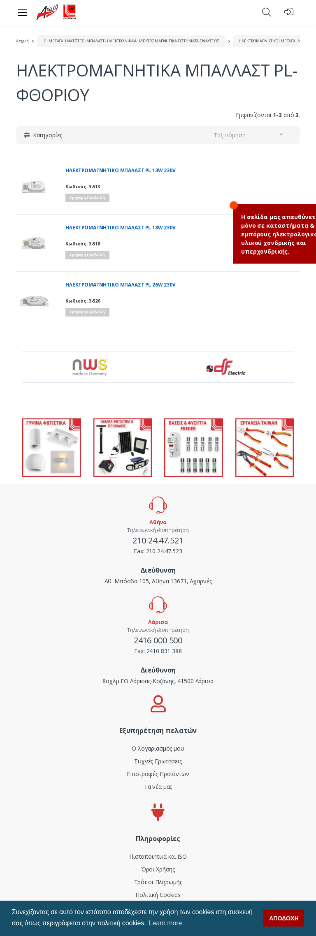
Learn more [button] (165, 923)
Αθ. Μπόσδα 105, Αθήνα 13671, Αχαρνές (158, 581)
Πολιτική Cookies (158, 895)
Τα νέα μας (158, 786)
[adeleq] (56, 12)
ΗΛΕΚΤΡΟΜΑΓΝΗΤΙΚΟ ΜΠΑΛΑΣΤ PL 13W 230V (120, 170)
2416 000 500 (158, 640)
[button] (266, 12)
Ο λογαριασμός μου (158, 748)
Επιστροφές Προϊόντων (158, 774)
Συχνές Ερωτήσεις (158, 761)
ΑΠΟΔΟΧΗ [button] (284, 918)
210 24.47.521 (157, 540)
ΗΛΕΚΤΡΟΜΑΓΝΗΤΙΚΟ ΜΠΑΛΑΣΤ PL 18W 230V (120, 227)
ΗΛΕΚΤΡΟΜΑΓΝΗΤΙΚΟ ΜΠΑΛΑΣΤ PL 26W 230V (120, 285)
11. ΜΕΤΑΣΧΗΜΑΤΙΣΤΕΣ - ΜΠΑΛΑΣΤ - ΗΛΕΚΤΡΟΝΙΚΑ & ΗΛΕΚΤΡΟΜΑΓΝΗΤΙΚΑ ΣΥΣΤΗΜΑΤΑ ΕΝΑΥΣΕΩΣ (131, 41)
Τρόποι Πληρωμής (158, 882)
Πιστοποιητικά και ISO (158, 856)
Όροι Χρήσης (158, 869)
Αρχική (22, 41)
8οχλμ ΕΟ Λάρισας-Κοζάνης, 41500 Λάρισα (158, 681)
